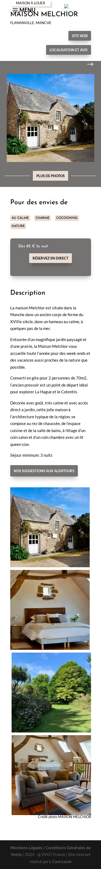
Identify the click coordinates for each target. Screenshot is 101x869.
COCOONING (67, 218)
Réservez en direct (50, 258)
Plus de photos (50, 176)
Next (86, 64)
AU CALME (20, 218)
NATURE (18, 226)
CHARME (43, 218)
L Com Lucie (60, 861)
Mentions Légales (26, 847)
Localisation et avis (69, 50)
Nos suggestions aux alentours (44, 471)
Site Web (80, 36)
